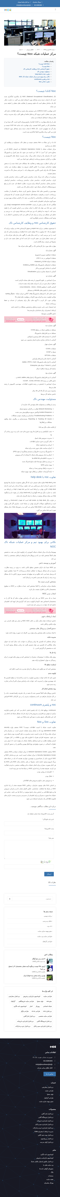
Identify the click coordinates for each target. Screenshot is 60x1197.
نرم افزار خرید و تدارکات (22, 1026)
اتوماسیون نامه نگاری (20, 1006)
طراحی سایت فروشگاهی (26, 1001)
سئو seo (49, 1001)
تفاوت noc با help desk (42, 74)
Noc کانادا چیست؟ (44, 64)
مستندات (50, 1176)
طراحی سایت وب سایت (44, 936)
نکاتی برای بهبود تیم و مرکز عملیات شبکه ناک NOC (34, 76)
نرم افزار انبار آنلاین (29, 1016)
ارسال (49, 874)
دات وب (49, 926)
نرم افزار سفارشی (14, 996)
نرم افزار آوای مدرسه (46, 1142)
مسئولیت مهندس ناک (43, 71)
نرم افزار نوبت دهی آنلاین (45, 1135)
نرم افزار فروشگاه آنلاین (44, 1021)
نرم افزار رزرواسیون (47, 1138)
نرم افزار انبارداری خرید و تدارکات (43, 1128)
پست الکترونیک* (49, 828)
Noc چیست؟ (46, 66)
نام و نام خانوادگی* (48, 819)
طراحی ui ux (36, 1011)
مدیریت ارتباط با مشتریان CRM (43, 1131)
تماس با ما (49, 1074)
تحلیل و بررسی (29, 49)
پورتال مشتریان (37, 2)
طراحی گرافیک (47, 941)
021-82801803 (39, 5)
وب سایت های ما (48, 1165)
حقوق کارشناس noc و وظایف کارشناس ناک (36, 69)
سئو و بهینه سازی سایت (45, 931)
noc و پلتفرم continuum (42, 79)
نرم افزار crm (47, 1011)
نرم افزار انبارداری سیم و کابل (43, 1026)
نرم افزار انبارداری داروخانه (25, 1021)
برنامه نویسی (48, 916)
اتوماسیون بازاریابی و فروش (31, 996)
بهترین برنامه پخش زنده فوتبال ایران (34, 975)
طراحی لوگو (24, 1011)
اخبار (31, 1006)
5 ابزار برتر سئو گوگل (38, 959)
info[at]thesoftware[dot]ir (24, 5)
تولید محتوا (40, 1001)
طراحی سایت (47, 996)
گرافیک (13, 1001)
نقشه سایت (49, 1179)
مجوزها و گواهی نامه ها (46, 1169)
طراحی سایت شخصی (45, 1016)
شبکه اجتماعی (47, 1006)
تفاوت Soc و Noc (44, 82)
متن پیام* (51, 838)
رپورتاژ (38, 1006)
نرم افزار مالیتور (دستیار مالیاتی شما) (42, 1161)
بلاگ (52, 1172)
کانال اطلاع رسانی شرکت (44, 1068)
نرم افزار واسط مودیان (24, 2)
